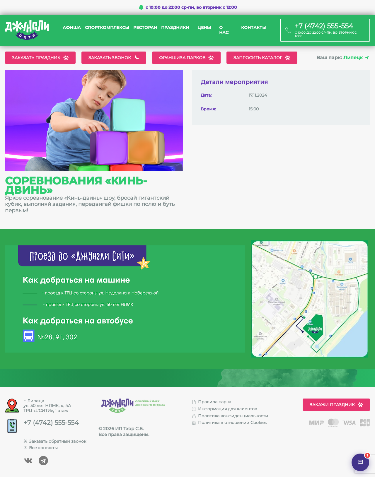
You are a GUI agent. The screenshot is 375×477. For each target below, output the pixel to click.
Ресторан (145, 27)
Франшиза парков (186, 57)
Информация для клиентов (224, 408)
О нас (224, 30)
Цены (204, 27)
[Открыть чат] (360, 462)
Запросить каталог (261, 57)
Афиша (72, 27)
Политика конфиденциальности (230, 415)
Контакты (253, 27)
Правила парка (211, 401)
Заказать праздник (40, 57)
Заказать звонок (113, 57)
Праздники (175, 27)
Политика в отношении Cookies (229, 422)
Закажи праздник (336, 404)
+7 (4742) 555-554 (51, 423)
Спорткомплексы (107, 27)
